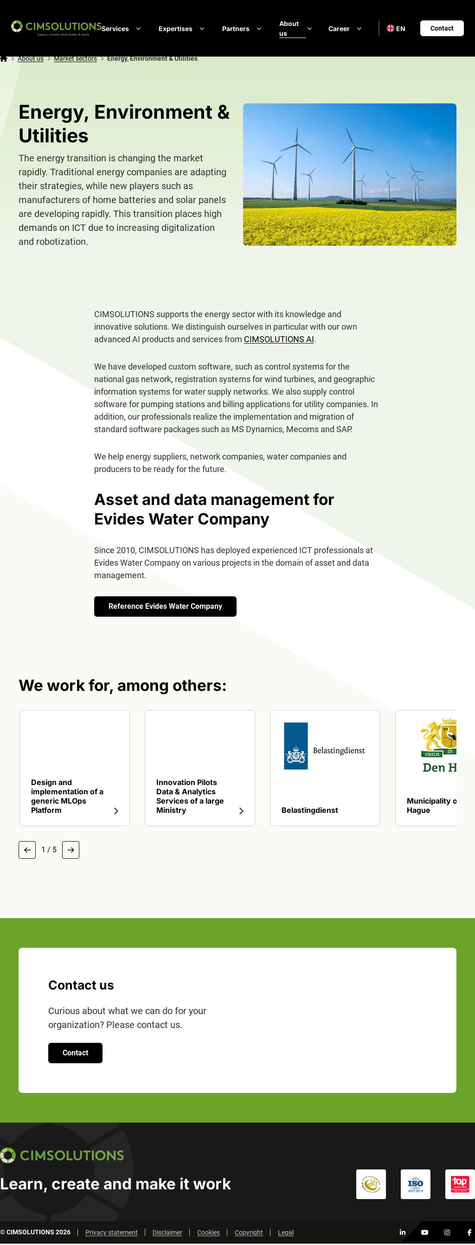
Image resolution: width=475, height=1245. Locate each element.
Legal (286, 1234)
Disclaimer (167, 1234)
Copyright (249, 1234)
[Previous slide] (28, 850)
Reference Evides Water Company (167, 606)
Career (346, 28)
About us (296, 28)
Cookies (208, 1234)
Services (123, 28)
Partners (243, 28)
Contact (442, 28)
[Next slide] (73, 850)
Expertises (183, 28)
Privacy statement (111, 1234)
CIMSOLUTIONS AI (279, 339)
